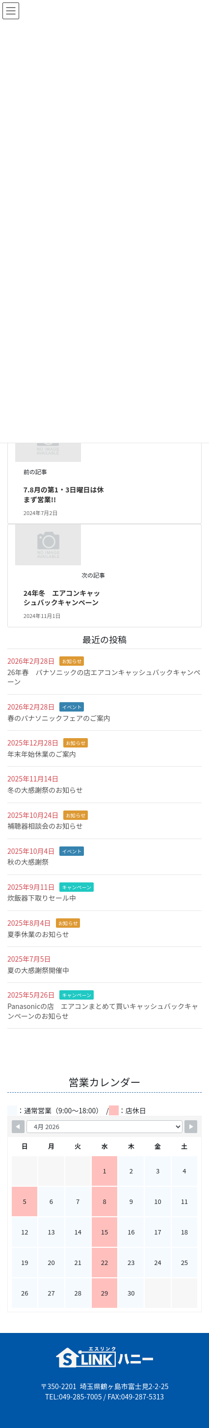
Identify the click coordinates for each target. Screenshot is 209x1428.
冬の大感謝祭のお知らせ (45, 790)
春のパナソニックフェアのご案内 (58, 718)
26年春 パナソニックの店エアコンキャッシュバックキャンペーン (104, 677)
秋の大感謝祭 (28, 862)
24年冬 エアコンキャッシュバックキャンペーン (62, 598)
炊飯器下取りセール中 (41, 898)
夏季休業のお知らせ (38, 934)
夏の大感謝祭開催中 (38, 970)
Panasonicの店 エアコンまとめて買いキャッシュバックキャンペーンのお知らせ (102, 1011)
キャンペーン (76, 887)
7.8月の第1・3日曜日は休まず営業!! (64, 494)
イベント (71, 707)
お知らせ (71, 661)
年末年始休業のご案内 (41, 754)
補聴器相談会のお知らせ (45, 826)
